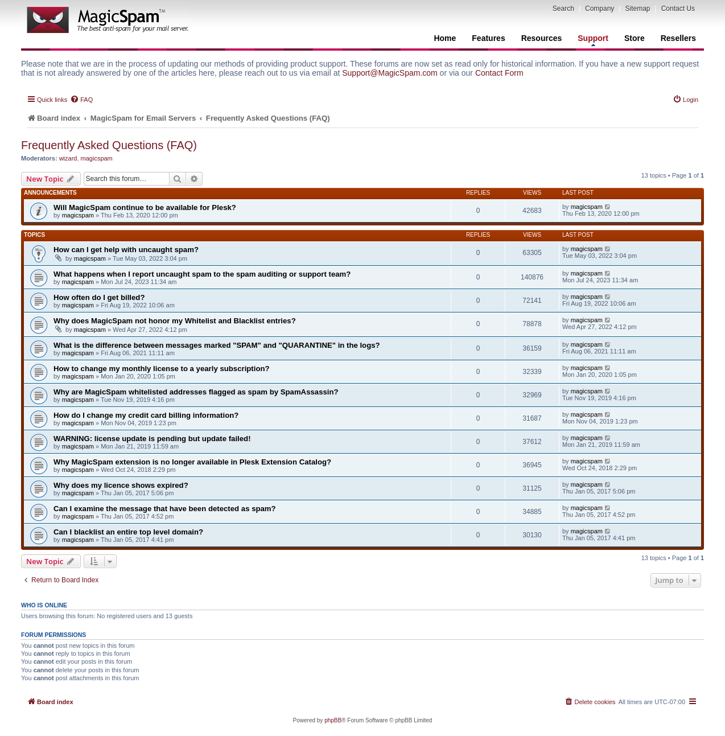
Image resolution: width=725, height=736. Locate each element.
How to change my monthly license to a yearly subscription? (161, 368)
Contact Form (499, 72)
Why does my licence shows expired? (120, 485)
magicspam (97, 158)
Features (488, 38)
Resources (541, 38)
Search (563, 9)
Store (634, 38)
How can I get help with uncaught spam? (126, 249)
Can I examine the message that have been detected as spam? (164, 508)
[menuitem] (81, 99)
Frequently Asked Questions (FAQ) (109, 145)
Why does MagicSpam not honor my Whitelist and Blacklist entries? (174, 320)
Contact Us (678, 9)
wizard (68, 158)
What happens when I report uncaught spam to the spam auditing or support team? (202, 274)
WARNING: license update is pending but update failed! (152, 438)
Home (445, 38)
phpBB (332, 720)
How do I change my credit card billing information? (145, 415)
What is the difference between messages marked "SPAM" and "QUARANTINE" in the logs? (216, 345)
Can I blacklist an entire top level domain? (128, 532)
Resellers (678, 38)
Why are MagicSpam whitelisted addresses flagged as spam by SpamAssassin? (196, 392)
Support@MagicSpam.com (390, 72)
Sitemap (637, 9)
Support (593, 40)
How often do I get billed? (99, 297)
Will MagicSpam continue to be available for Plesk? (144, 207)
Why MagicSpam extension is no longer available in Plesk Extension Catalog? (192, 462)
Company (599, 9)
